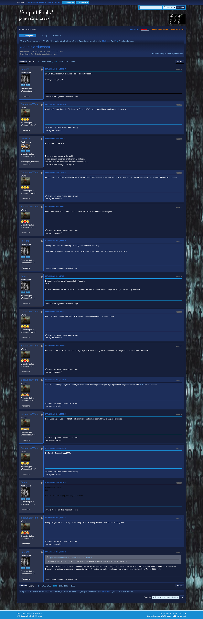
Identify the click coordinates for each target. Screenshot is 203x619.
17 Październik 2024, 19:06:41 (55, 518)
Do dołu (23, 61)
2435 (61, 61)
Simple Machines (36, 613)
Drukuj (180, 61)
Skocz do (147, 597)
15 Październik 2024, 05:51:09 (55, 172)
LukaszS (25, 138)
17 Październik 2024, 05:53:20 (55, 414)
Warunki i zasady (171, 613)
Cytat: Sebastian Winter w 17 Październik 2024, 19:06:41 (71, 558)
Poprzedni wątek (159, 53)
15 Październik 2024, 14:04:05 (55, 241)
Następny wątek (175, 53)
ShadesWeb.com (36, 616)
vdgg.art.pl (145, 29)
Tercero (25, 69)
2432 (44, 61)
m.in (141, 385)
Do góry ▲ (182, 613)
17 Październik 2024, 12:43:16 (55, 448)
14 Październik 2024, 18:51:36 (55, 104)
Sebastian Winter (30, 104)
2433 (49, 61)
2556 (73, 61)
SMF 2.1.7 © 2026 (23, 613)
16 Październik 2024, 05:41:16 (55, 380)
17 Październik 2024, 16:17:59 (55, 482)
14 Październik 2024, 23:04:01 (55, 138)
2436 (66, 61)
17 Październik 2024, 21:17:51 (55, 552)
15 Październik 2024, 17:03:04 (55, 276)
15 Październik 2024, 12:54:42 (55, 206)
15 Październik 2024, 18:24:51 (55, 311)
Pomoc (162, 613)
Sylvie (113, 41)
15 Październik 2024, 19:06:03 (55, 345)
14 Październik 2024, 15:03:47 (55, 69)
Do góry (23, 586)
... (41, 61)
